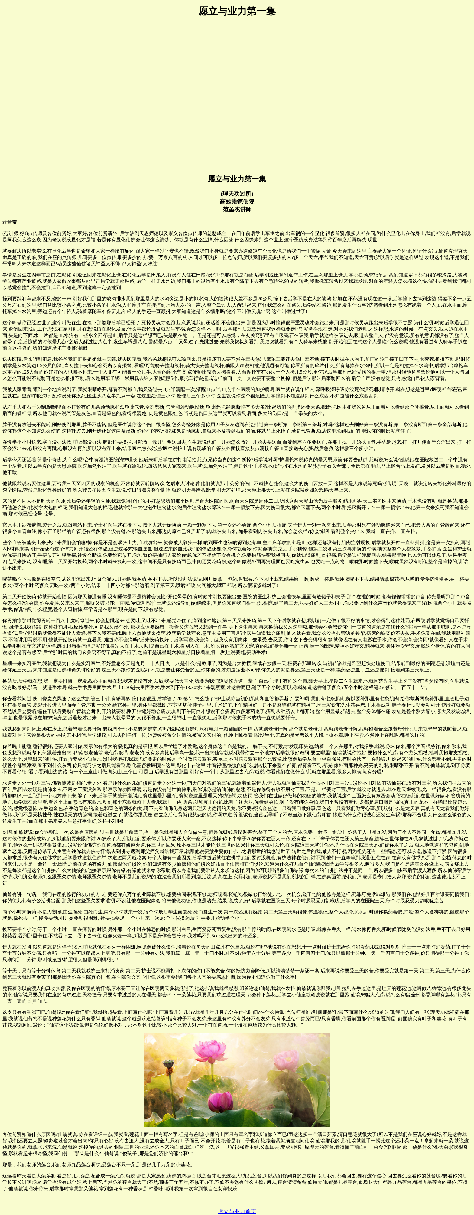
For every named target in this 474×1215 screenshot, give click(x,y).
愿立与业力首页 (237, 1211)
